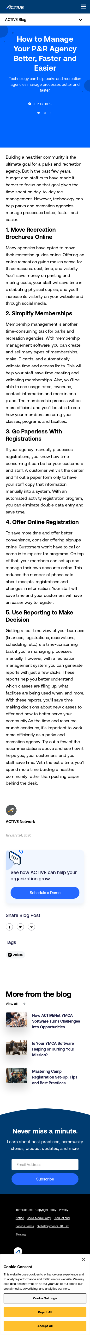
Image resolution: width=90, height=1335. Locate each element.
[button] (82, 6)
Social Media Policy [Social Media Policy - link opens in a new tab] (39, 1218)
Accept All (45, 1326)
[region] (45, 1294)
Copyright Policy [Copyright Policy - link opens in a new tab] (46, 1210)
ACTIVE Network (20, 821)
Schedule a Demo (45, 892)
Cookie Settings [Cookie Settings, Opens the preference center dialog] (45, 1298)
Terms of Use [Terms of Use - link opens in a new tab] (24, 1210)
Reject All (45, 1312)
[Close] (83, 1259)
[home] (13, 6)
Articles (44, 113)
